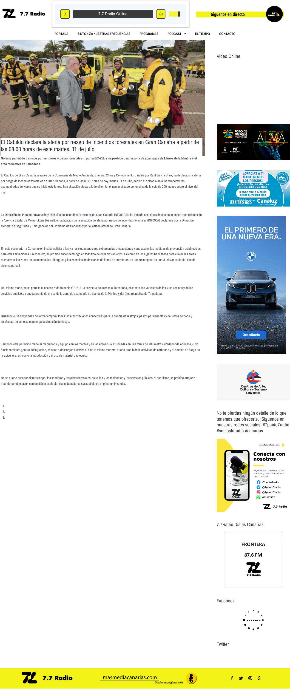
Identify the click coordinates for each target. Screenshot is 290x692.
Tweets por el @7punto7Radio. (236, 655)
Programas (148, 33)
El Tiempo (202, 33)
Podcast (177, 33)
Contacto (227, 33)
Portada (61, 33)
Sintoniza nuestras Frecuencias (104, 33)
